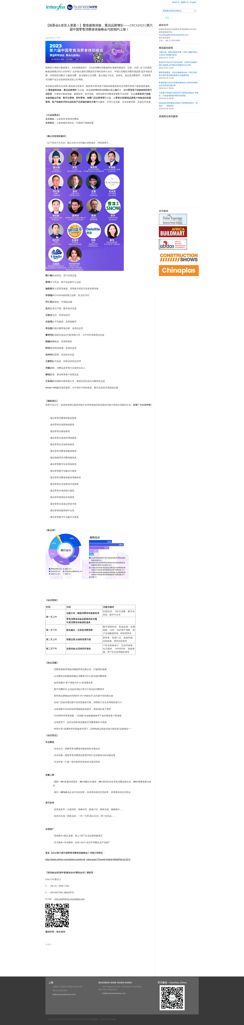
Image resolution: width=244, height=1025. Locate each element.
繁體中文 (185, 2)
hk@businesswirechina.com (114, 993)
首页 (51, 17)
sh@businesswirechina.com (64, 994)
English (193, 2)
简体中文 (176, 2)
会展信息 (77, 17)
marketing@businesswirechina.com (173, 35)
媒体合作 (90, 17)
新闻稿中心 (63, 17)
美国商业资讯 (105, 17)
